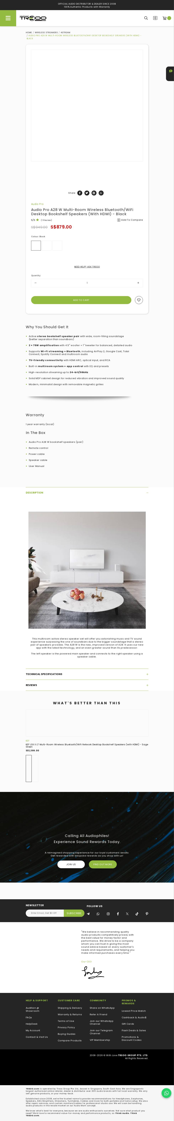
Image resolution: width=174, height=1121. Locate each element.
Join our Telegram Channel (101, 1032)
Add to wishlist (139, 300)
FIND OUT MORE (102, 864)
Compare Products (155, 18)
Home (29, 32)
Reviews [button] (87, 685)
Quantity (36, 275)
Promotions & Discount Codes (132, 1039)
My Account (33, 1030)
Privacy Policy (66, 1027)
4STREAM (65, 32)
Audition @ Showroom (32, 1010)
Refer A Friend (98, 1014)
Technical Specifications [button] (87, 674)
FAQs (29, 1017)
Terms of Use (66, 1021)
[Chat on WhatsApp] (166, 1093)
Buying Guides (67, 1034)
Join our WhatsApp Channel (102, 1023)
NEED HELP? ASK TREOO (87, 266)
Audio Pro (37, 204)
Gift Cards (128, 1024)
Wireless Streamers (46, 32)
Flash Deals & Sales (134, 1030)
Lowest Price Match (134, 1011)
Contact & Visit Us (37, 1037)
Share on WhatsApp (102, 1008)
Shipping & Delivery (70, 1008)
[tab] (87, 492)
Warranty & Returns (70, 1014)
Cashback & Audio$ (134, 1017)
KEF (28, 740)
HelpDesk (32, 1024)
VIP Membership (100, 1040)
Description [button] (87, 492)
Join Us (71, 864)
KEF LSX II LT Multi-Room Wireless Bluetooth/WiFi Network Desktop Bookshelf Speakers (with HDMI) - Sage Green (87, 745)
